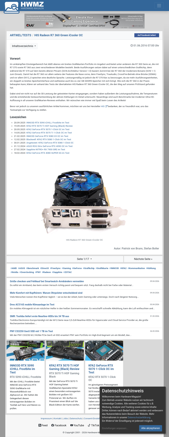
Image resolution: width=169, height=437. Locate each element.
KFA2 (123, 268)
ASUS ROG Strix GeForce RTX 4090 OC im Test (49, 146)
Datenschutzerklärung (139, 417)
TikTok (93, 425)
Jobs (65, 418)
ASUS (21, 268)
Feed (43, 425)
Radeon (46, 272)
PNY (38, 272)
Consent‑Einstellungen (95, 418)
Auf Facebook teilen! (147, 35)
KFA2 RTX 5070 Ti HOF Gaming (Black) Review (49, 126)
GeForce (77, 268)
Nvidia (14, 272)
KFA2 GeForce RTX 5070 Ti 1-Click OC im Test (49, 132)
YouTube (77, 425)
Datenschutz (76, 418)
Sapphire (57, 272)
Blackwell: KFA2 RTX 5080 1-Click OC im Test (48, 139)
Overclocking (26, 272)
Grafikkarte (102, 268)
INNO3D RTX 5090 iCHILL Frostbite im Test (47, 122)
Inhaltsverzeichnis (23, 46)
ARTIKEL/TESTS (20, 35)
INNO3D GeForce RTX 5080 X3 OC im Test (47, 136)
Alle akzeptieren (150, 428)
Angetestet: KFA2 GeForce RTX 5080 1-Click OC (49, 142)
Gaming (66, 268)
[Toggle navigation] (159, 5)
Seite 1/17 (83, 259)
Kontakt (57, 418)
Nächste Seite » (143, 259)
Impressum (46, 418)
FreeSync (55, 268)
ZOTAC (67, 272)
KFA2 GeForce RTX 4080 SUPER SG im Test (47, 153)
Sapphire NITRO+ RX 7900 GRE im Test (45, 149)
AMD (14, 268)
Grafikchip (89, 268)
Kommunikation (136, 268)
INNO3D (114, 268)
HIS (102, 106)
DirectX (44, 268)
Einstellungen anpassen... (115, 428)
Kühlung (151, 268)
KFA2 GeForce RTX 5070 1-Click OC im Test (47, 129)
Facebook (58, 425)
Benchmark (32, 268)
